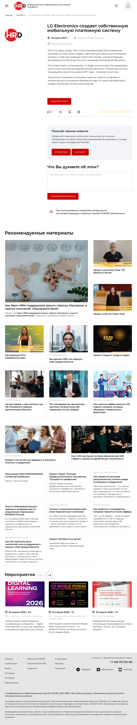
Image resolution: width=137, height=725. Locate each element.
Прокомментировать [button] (63, 196)
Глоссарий (60, 668)
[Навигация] (6, 6)
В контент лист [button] (59, 101)
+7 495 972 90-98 (121, 662)
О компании (61, 659)
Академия (32, 668)
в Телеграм (61, 152)
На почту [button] (80, 152)
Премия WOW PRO (36, 663)
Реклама (59, 663)
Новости (9, 659)
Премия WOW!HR (36, 659)
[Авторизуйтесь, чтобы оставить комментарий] (89, 181)
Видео (8, 668)
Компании (10, 673)
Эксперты (9, 678)
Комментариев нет (60, 43)
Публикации (11, 663)
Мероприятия (12, 682)
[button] (127, 6)
